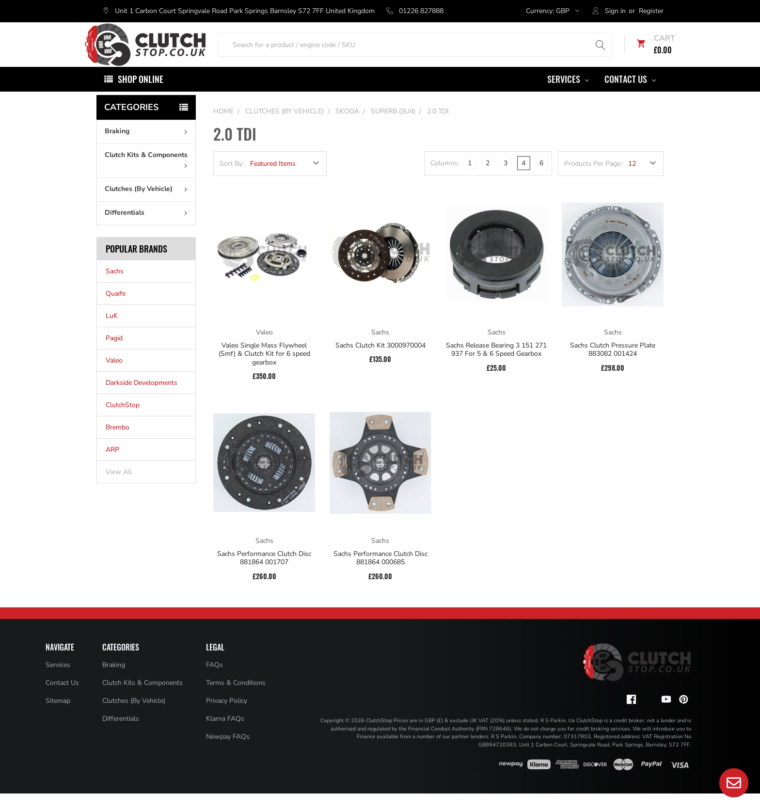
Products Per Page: (593, 179)
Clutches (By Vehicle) (148, 204)
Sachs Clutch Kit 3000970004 (380, 361)
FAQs (214, 680)
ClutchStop (123, 420)
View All (119, 487)
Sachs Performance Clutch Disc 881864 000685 (380, 573)
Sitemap (58, 716)
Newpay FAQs (228, 752)
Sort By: (232, 179)
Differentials (148, 228)
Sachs (115, 286)
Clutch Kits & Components (148, 174)
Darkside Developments (141, 398)
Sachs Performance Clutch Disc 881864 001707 (264, 573)
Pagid (114, 353)
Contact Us (630, 94)
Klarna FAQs (225, 734)
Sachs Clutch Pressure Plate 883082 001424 (612, 365)
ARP (112, 465)
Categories (131, 122)
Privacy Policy (226, 716)
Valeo (114, 376)
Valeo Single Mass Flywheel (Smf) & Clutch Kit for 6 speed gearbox (264, 369)
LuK (112, 331)
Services (568, 94)
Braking (148, 146)
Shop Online (140, 94)
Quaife (116, 309)
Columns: (444, 178)
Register (651, 11)
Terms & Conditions (236, 698)
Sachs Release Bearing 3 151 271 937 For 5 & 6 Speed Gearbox (496, 365)
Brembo (117, 442)
